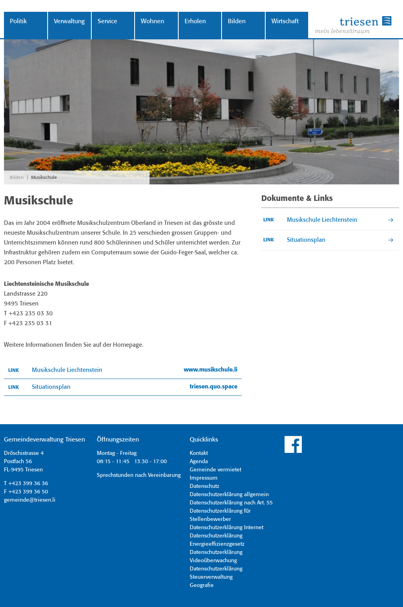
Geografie (202, 585)
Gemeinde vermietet (215, 470)
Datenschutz (204, 486)
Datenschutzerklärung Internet (226, 527)
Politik (18, 21)
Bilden (237, 21)
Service (107, 21)
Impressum (204, 478)
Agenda (199, 461)
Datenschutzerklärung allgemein (229, 494)
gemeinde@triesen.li (29, 500)
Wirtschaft (285, 21)
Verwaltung (69, 21)
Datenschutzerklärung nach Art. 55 (231, 503)
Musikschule (44, 177)
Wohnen (152, 21)
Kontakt (199, 453)
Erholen (195, 21)
